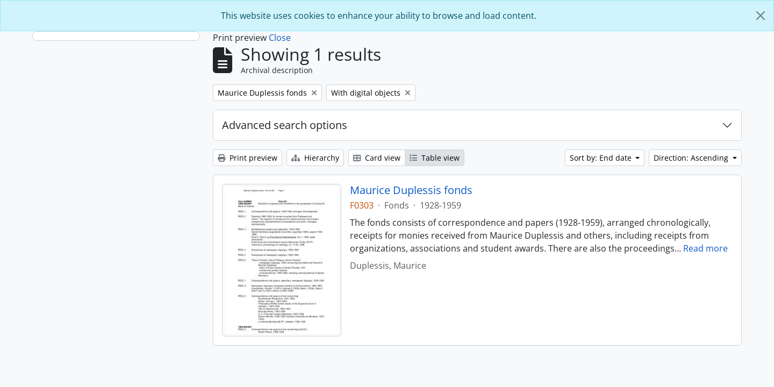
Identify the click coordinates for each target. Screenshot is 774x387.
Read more (705, 248)
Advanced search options (284, 125)
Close (280, 38)
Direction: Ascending (692, 158)
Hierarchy (315, 158)
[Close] (760, 16)
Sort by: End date (602, 158)
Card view (376, 158)
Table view (435, 158)
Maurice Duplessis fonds (411, 190)
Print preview (247, 158)
